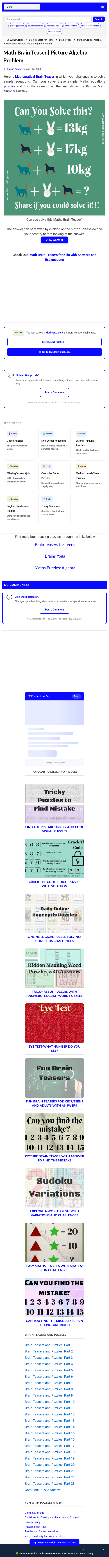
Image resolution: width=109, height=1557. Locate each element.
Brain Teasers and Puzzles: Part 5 (49, 1370)
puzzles (9, 86)
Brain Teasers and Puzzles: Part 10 (50, 1402)
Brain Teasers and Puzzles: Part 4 (49, 1364)
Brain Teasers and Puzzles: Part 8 (49, 1389)
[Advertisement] (54, 289)
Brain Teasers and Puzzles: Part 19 (50, 1458)
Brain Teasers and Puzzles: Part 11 (50, 1408)
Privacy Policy (32, 1522)
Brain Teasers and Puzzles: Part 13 (50, 1420)
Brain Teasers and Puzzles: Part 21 (50, 1471)
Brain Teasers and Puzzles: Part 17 (50, 1446)
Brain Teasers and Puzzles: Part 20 (50, 1465)
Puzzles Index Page (36, 1526)
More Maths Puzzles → (54, 342)
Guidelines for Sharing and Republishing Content (52, 1517)
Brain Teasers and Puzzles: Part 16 (50, 1439)
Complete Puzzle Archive (43, 1490)
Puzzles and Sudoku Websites (41, 1531)
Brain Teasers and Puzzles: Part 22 (50, 1477)
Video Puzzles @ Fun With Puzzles (44, 1536)
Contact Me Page (34, 1512)
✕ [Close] (104, 1553)
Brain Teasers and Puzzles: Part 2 (49, 1351)
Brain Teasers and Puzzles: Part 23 (50, 1483)
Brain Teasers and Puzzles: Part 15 (50, 1433)
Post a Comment (54, 392)
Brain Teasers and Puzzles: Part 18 (50, 1452)
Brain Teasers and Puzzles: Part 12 (50, 1414)
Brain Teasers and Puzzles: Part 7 (49, 1383)
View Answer (54, 239)
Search (99, 19)
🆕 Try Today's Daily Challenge (54, 352)
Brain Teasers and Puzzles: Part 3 (49, 1357)
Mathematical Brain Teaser (34, 76)
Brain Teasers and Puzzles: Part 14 (50, 1427)
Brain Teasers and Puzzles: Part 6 (49, 1376)
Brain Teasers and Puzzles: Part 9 (49, 1395)
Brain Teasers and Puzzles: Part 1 (49, 1345)
